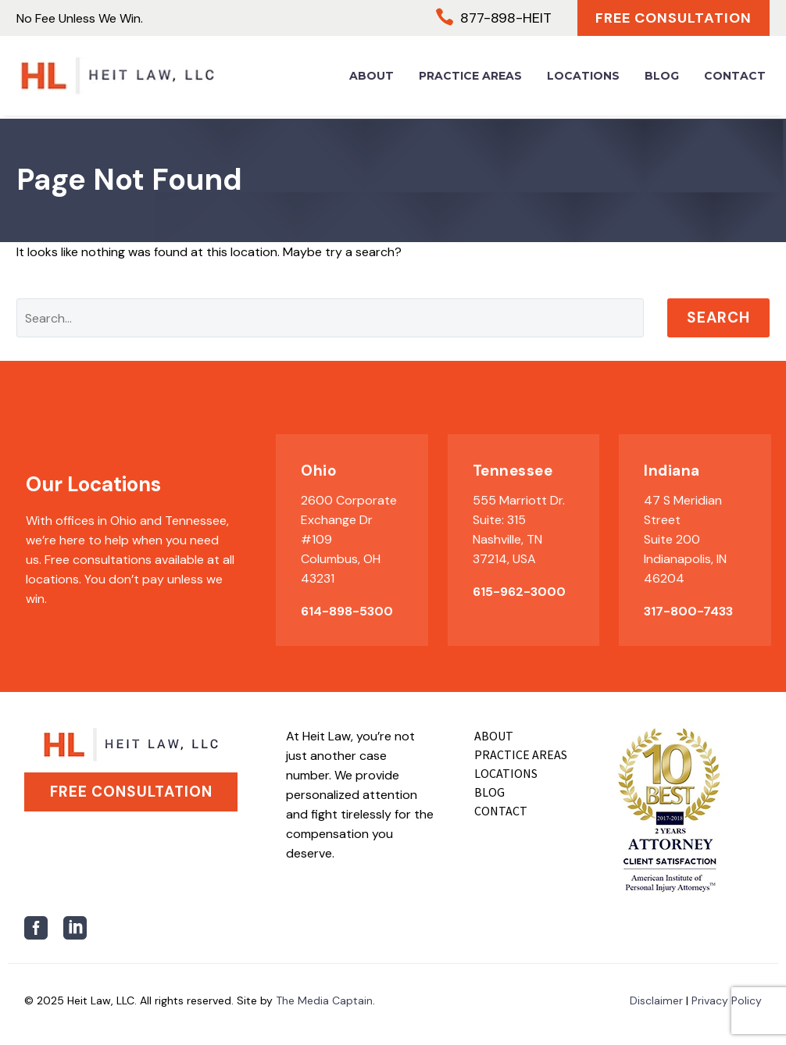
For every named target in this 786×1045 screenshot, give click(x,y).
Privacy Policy (726, 1000)
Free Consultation (669, 19)
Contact (735, 78)
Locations (583, 78)
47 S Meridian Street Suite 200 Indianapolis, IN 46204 (685, 539)
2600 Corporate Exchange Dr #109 (349, 519)
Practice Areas (470, 78)
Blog (662, 78)
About (371, 78)
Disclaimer (656, 1000)
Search (718, 317)
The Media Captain (324, 1000)
